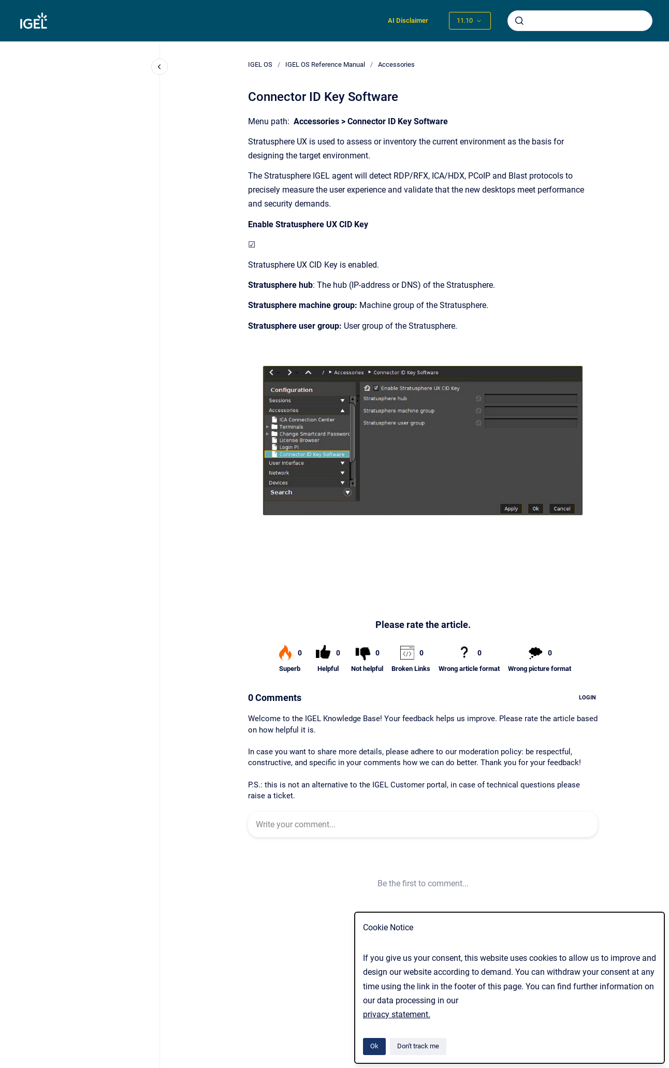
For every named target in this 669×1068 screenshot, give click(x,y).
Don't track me (418, 1046)
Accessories (396, 64)
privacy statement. (396, 1014)
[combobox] (580, 21)
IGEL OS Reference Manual (325, 64)
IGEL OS (260, 64)
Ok (374, 1046)
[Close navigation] (159, 66)
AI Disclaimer (408, 20)
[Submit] (519, 20)
